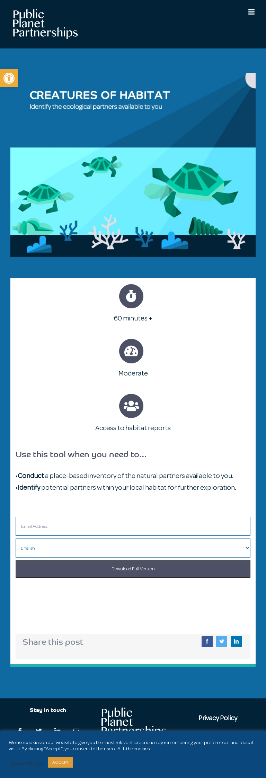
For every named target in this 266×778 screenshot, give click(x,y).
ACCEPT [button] (60, 762)
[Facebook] (207, 641)
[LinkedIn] (236, 641)
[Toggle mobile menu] (252, 12)
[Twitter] (221, 641)
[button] (9, 78)
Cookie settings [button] (26, 762)
